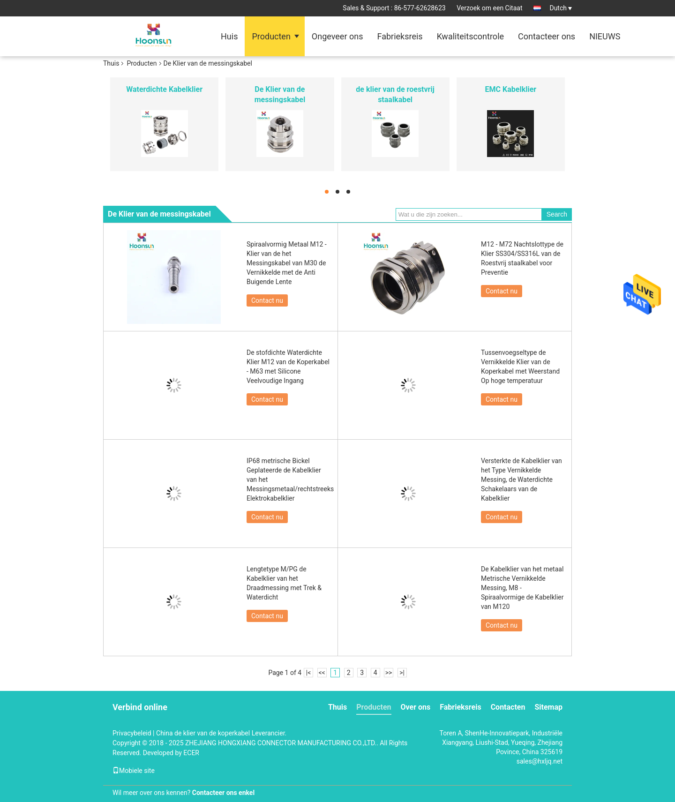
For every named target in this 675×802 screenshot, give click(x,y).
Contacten (508, 707)
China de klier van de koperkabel (203, 733)
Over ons (416, 707)
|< (308, 672)
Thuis (111, 63)
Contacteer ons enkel (223, 792)
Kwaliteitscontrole (470, 36)
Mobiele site (133, 770)
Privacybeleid (131, 733)
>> (388, 672)
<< (322, 672)
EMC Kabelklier (511, 89)
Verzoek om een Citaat (489, 8)
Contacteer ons (546, 36)
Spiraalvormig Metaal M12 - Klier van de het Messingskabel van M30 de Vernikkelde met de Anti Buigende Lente (287, 262)
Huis (229, 36)
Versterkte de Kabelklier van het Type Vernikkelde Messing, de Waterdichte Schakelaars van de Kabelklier (521, 479)
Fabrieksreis (399, 36)
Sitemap (548, 707)
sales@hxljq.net (539, 761)
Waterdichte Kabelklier (164, 89)
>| (402, 672)
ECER (191, 753)
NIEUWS (604, 36)
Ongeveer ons (337, 36)
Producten (271, 36)
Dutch (560, 8)
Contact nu (267, 300)
